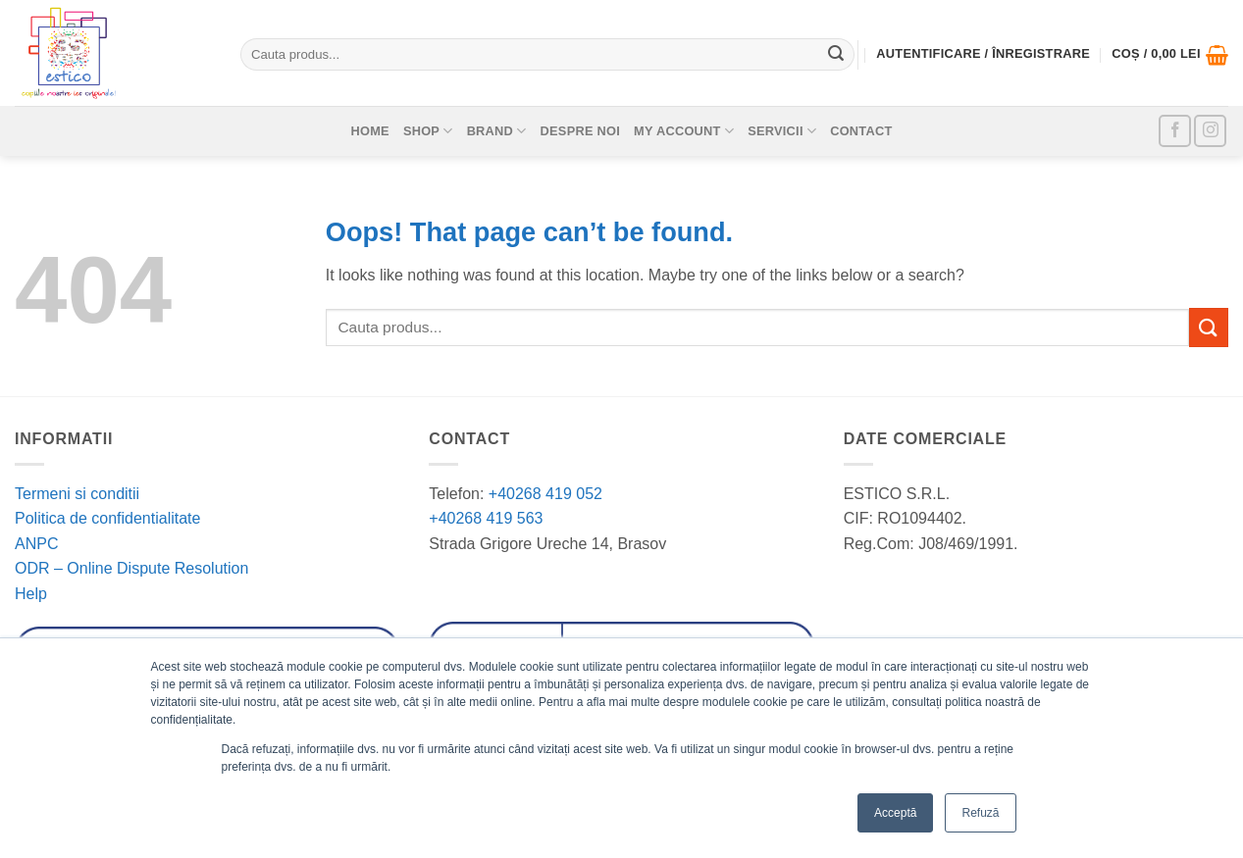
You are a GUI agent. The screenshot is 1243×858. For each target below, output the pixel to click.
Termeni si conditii (77, 493)
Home (369, 131)
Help (31, 593)
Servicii (782, 131)
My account (684, 131)
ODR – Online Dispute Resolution (131, 568)
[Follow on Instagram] (1210, 131)
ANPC (36, 543)
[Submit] (836, 55)
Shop (428, 131)
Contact (861, 131)
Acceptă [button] (895, 813)
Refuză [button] (980, 813)
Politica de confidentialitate (107, 518)
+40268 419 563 (486, 518)
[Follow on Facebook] (1175, 131)
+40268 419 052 (543, 493)
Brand (497, 131)
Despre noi (581, 131)
